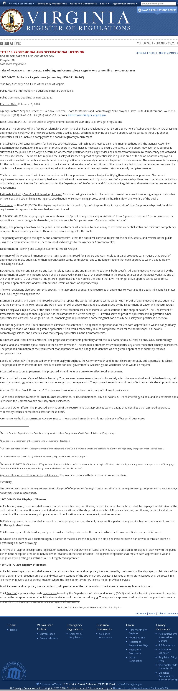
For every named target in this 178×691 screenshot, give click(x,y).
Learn (103, 3)
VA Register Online (20, 3)
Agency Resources (124, 3)
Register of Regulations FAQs (138, 643)
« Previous (140, 52)
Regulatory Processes (135, 651)
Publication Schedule (165, 651)
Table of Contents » (168, 52)
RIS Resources (167, 645)
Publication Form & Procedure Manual (168, 637)
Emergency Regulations (52, 3)
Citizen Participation (136, 659)
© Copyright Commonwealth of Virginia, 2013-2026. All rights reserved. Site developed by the (89, 688)
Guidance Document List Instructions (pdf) (168, 676)
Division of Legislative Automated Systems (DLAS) (140, 688)
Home (13, 629)
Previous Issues (49, 638)
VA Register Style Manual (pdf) (168, 666)
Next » (152, 52)
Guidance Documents (83, 3)
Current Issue (47, 633)
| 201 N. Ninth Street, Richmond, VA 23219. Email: (89, 684)
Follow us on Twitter (51, 684)
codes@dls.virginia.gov (129, 684)
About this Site (137, 637)
